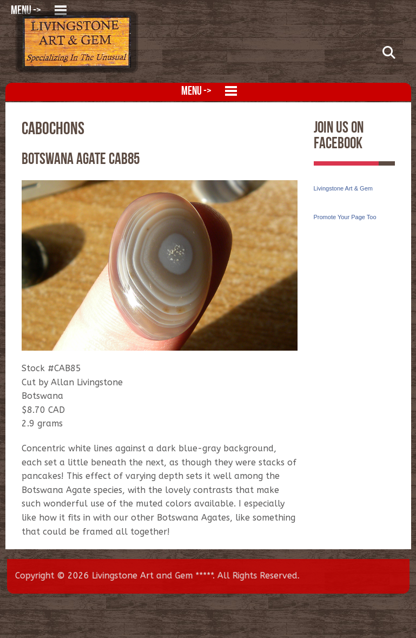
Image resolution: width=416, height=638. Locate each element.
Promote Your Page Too (345, 217)
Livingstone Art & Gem (343, 188)
